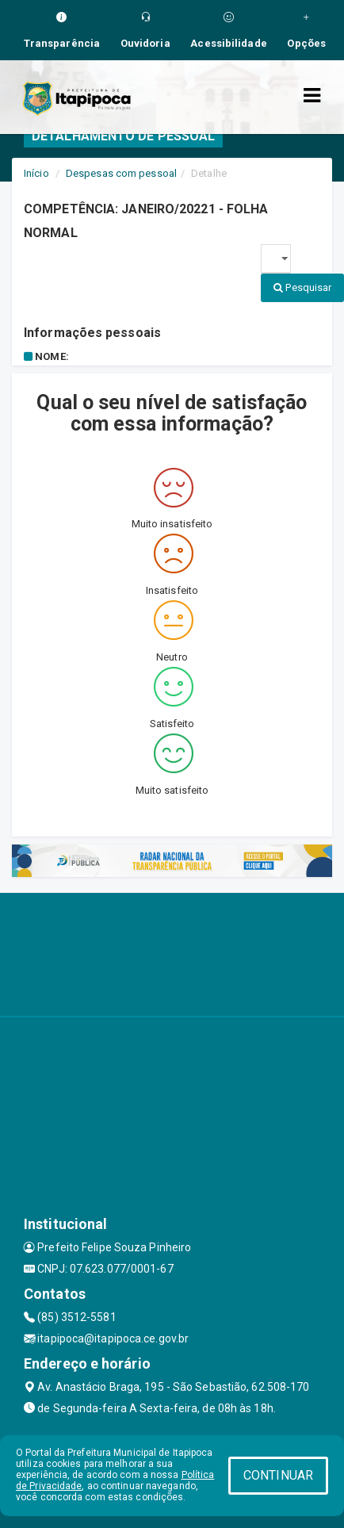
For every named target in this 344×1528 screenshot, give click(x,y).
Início (36, 173)
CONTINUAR (278, 1475)
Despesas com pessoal (121, 173)
